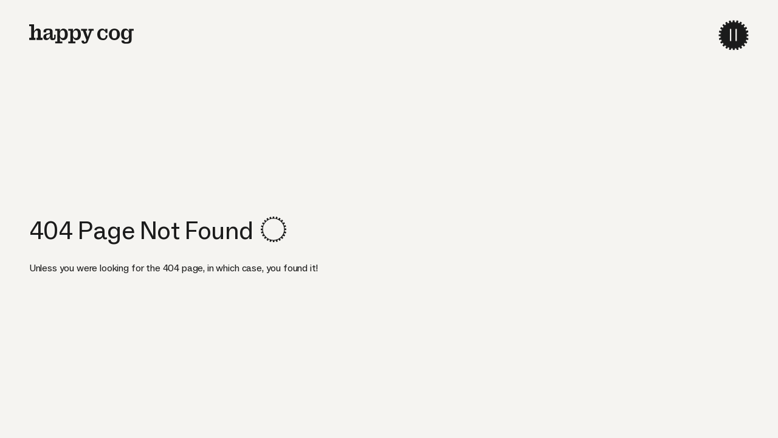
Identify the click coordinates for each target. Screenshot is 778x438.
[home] (81, 34)
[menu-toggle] (733, 34)
